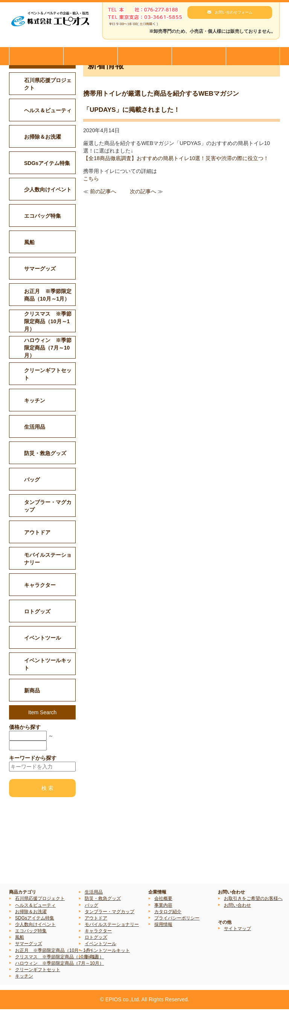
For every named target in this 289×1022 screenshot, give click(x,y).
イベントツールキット (107, 962)
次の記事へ (143, 204)
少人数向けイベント (35, 937)
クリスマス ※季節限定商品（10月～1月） (59, 969)
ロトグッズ (96, 950)
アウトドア (96, 930)
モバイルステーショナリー (112, 937)
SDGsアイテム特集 (34, 930)
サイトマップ (237, 941)
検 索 (47, 801)
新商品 (91, 969)
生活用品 (94, 904)
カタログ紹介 (167, 924)
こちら (91, 191)
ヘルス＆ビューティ (35, 917)
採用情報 (163, 937)
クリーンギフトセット (37, 982)
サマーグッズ (28, 956)
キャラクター (98, 943)
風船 (19, 950)
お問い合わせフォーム (233, 12)
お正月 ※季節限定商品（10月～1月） (55, 962)
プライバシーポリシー (176, 930)
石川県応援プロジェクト (40, 911)
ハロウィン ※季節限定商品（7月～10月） (59, 976)
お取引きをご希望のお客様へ (253, 911)
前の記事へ (103, 204)
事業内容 (163, 917)
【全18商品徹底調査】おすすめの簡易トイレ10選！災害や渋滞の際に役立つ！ (176, 171)
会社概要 (163, 911)
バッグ (91, 917)
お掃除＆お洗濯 (31, 924)
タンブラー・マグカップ (109, 924)
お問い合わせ (237, 917)
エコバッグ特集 (31, 943)
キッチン (24, 988)
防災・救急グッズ (103, 911)
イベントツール (100, 956)
